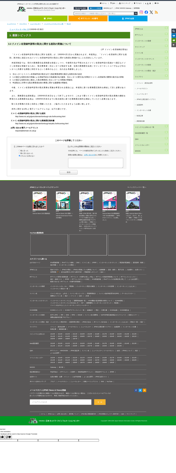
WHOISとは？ (108, 8)
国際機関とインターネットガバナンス (99, 304)
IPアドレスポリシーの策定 (80, 281)
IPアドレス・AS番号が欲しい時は (82, 278)
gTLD (65, 295)
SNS (102, 383)
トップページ (11, 24)
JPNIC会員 (128, 18)
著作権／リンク (74, 415)
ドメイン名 (139, 43)
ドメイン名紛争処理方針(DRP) (109, 295)
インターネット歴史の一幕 (59, 290)
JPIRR (94, 264)
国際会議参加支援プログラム (60, 319)
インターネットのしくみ (58, 288)
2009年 (75, 338)
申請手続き (54, 373)
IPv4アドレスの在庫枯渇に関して (115, 281)
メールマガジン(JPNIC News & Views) (46, 392)
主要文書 (104, 312)
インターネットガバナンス (144, 47)
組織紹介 (90, 312)
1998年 (67, 340)
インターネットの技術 (143, 51)
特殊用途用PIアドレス (85, 373)
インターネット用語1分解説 (85, 288)
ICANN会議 (113, 312)
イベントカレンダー (142, 96)
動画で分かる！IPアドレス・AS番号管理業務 (65, 283)
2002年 (126, 338)
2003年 (119, 338)
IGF (82, 304)
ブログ (52, 383)
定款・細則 (111, 271)
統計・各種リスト (56, 281)
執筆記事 (139, 78)
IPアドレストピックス (128, 278)
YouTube (109, 383)
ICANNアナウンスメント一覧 (74, 312)
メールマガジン (142, 65)
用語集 (71, 288)
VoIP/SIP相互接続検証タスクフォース (113, 316)
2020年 (82, 336)
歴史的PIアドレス (101, 373)
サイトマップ (124, 3)
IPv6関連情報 (54, 264)
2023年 (60, 336)
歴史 (97, 312)
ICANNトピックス (56, 312)
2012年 (52, 338)
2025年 (52, 359)
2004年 (112, 338)
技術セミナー (133, 316)
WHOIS (137, 100)
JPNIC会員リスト (101, 378)
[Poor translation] (8, 439)
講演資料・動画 (138, 264)
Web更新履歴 (34, 345)
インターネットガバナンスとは (60, 302)
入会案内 (130, 271)
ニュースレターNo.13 (19, 29)
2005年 (104, 338)
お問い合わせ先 (89, 155)
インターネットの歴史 (66, 267)
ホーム (103, 3)
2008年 (82, 338)
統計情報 (53, 267)
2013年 (134, 336)
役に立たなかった (26, 153)
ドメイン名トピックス (77, 295)
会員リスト (139, 271)
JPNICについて (127, 352)
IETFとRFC (54, 316)
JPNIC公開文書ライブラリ (145, 70)
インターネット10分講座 (106, 288)
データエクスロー (128, 295)
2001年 (134, 338)
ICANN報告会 (124, 312)
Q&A (112, 3)
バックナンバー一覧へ (137, 189)
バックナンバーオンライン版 (53, 24)
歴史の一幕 (134, 324)
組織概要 (102, 271)
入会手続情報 (76, 378)
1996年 (89, 364)
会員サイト (33, 378)
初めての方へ (54, 271)
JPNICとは (138, 28)
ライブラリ (23, 24)
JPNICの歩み (86, 324)
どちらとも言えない (27, 156)
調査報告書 (140, 81)
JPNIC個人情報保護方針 (88, 415)
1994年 (104, 364)
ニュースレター (35, 24)
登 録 (100, 404)
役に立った (24, 151)
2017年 (104, 336)
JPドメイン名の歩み (100, 324)
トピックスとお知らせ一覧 (144, 85)
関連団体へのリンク (91, 274)
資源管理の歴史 (74, 324)
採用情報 (137, 8)
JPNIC (48, 18)
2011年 (60, 338)
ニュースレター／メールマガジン (103, 352)
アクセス (138, 3)
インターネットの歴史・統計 (145, 54)
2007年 (89, 338)
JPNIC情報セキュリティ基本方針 (109, 415)
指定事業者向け (35, 373)
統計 (66, 297)
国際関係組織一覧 (80, 302)
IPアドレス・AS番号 (88, 18)
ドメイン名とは (55, 295)
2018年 (97, 336)
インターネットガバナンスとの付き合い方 (64, 304)
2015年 (119, 336)
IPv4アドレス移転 (68, 264)
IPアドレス (139, 31)
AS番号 (72, 373)
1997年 (75, 340)
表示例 (61, 369)
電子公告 (121, 271)
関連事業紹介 (91, 295)
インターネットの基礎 (143, 35)
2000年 (52, 340)
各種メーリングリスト (90, 383)
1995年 (97, 364)
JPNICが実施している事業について (85, 271)
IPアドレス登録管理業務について (107, 278)
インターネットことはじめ (126, 288)
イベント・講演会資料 (144, 62)
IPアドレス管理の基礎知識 (59, 278)
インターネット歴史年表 (58, 324)
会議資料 (139, 73)
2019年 (89, 336)
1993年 (112, 364)
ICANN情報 (119, 302)
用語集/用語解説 (125, 264)
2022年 (67, 336)
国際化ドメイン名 (56, 297)
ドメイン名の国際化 (91, 316)
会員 (118, 352)
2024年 (52, 336)
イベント (73, 297)
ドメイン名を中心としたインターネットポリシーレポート (69, 307)
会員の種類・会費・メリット (60, 378)
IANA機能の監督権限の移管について (100, 302)
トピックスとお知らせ (37, 336)
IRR (62, 316)
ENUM (80, 316)
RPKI (73, 316)
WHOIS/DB (64, 352)
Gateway (53, 369)
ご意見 (87, 297)
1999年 (60, 340)
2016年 (112, 336)
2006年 (97, 338)
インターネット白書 (143, 76)
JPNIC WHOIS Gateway (123, 8)
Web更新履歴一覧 (141, 88)
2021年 (75, 336)
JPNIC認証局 (74, 352)
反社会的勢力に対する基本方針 (71, 274)
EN (157, 3)
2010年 (67, 338)
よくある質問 (133, 281)
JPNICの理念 (66, 271)
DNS (77, 264)
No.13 (69, 24)
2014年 (126, 336)
